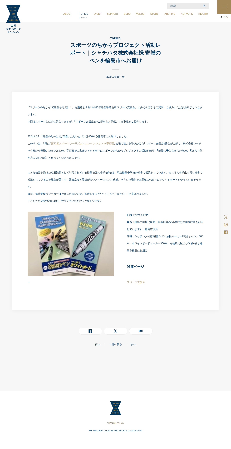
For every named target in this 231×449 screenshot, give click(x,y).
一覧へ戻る (115, 344)
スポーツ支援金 (136, 282)
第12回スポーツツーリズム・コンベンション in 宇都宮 (82, 143)
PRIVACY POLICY (115, 423)
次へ (133, 344)
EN (226, 17)
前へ (97, 344)
